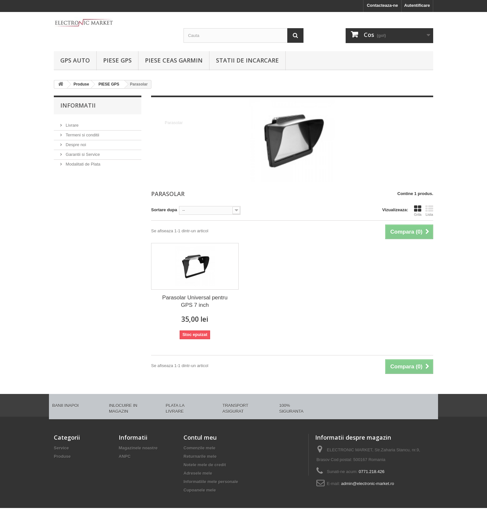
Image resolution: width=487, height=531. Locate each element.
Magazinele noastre (138, 447)
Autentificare (417, 5)
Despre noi (75, 142)
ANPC (125, 456)
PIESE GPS (117, 60)
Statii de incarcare (247, 60)
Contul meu (200, 437)
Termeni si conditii (82, 132)
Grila (418, 210)
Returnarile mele (200, 456)
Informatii (78, 105)
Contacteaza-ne (382, 5)
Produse (62, 456)
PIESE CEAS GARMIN (174, 60)
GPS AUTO (75, 60)
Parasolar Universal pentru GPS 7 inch (194, 301)
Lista (429, 210)
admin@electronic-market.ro (367, 483)
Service (61, 447)
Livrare (71, 122)
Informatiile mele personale (211, 481)
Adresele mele (198, 473)
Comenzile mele (199, 447)
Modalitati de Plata (83, 161)
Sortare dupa (164, 209)
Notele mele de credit (205, 464)
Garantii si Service (82, 151)
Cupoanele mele (200, 490)
